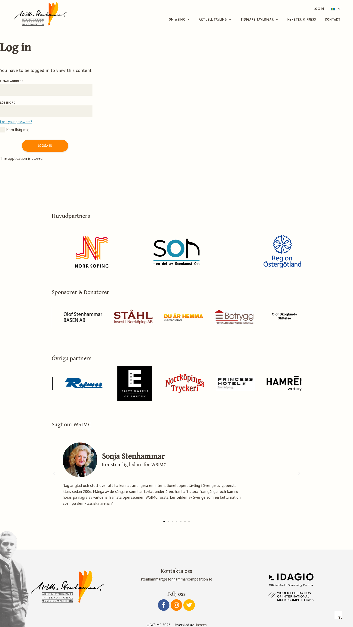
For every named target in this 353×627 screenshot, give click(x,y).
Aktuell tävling (215, 19)
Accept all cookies (324, 596)
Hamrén (200, 624)
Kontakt (333, 20)
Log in (319, 9)
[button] (164, 521)
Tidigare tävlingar (259, 19)
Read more (266, 560)
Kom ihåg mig (14, 129)
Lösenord (7, 102)
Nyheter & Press (301, 20)
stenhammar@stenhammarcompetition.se (176, 579)
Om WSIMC (179, 19)
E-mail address (11, 81)
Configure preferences (261, 596)
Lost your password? (16, 121)
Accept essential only (293, 596)
